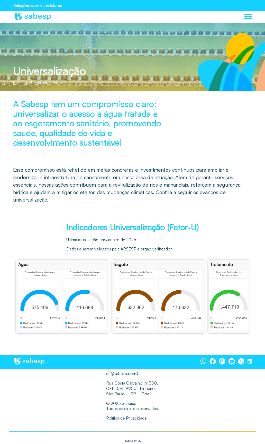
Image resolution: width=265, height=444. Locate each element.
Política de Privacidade (126, 418)
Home (18, 82)
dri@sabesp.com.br (123, 373)
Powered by (132, 440)
